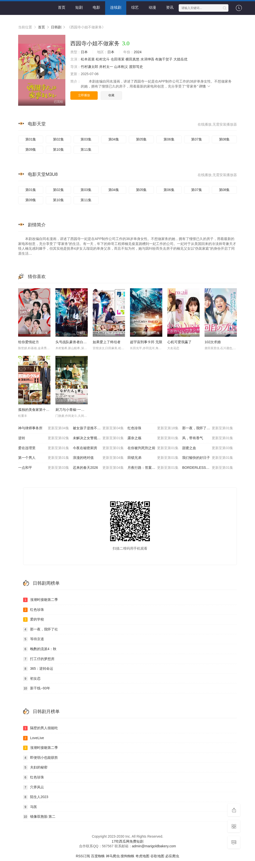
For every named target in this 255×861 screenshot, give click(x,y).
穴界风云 (33, 787)
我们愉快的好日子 (207, 457)
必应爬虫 (172, 856)
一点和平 (43, 467)
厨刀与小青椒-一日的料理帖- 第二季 (83, 410)
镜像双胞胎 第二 (39, 816)
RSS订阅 (83, 856)
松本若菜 (88, 59)
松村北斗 (103, 59)
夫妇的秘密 (35, 767)
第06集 (169, 139)
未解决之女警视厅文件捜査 (98, 438)
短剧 (79, 7)
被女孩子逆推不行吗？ (98, 428)
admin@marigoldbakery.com (154, 846)
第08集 (224, 139)
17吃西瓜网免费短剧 (127, 841)
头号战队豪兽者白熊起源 (74, 342)
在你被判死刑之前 (153, 448)
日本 (84, 52)
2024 (137, 52)
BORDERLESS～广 (207, 467)
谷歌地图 (157, 856)
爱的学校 (33, 619)
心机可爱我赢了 (179, 342)
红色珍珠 (153, 428)
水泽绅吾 (147, 59)
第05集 (141, 139)
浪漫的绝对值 (98, 457)
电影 (96, 7)
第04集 (113, 139)
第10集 (58, 149)
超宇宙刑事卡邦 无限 (146, 342)
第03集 (86, 139)
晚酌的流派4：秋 (39, 649)
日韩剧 (56, 27)
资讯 (169, 7)
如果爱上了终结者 (107, 342)
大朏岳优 (180, 59)
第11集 (86, 149)
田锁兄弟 (153, 457)
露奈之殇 (153, 438)
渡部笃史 (136, 67)
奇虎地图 (142, 856)
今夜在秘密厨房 (98, 448)
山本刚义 (121, 67)
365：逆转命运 (38, 669)
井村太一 (106, 67)
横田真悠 (132, 59)
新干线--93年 (36, 688)
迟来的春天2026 (98, 467)
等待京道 (33, 639)
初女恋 (32, 678)
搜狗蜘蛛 (127, 856)
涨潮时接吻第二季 (40, 600)
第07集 (196, 139)
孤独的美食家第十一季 (35, 410)
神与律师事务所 (43, 428)
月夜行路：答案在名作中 (153, 467)
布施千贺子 (163, 59)
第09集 (30, 149)
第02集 (58, 139)
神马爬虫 (113, 856)
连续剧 (115, 7)
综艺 (135, 7)
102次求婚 (213, 342)
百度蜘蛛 (98, 856)
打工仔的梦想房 (38, 659)
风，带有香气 (207, 438)
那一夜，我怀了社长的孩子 (207, 428)
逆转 (43, 438)
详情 (205, 86)
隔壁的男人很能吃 (40, 728)
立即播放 (84, 95)
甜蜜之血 (207, 448)
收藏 (111, 95)
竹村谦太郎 (89, 67)
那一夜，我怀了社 (40, 629)
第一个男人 (43, 457)
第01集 (30, 139)
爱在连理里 (43, 448)
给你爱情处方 (28, 342)
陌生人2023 (35, 797)
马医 (30, 807)
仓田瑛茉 (118, 59)
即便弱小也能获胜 (40, 758)
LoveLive (33, 738)
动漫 (152, 7)
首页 (61, 7)
